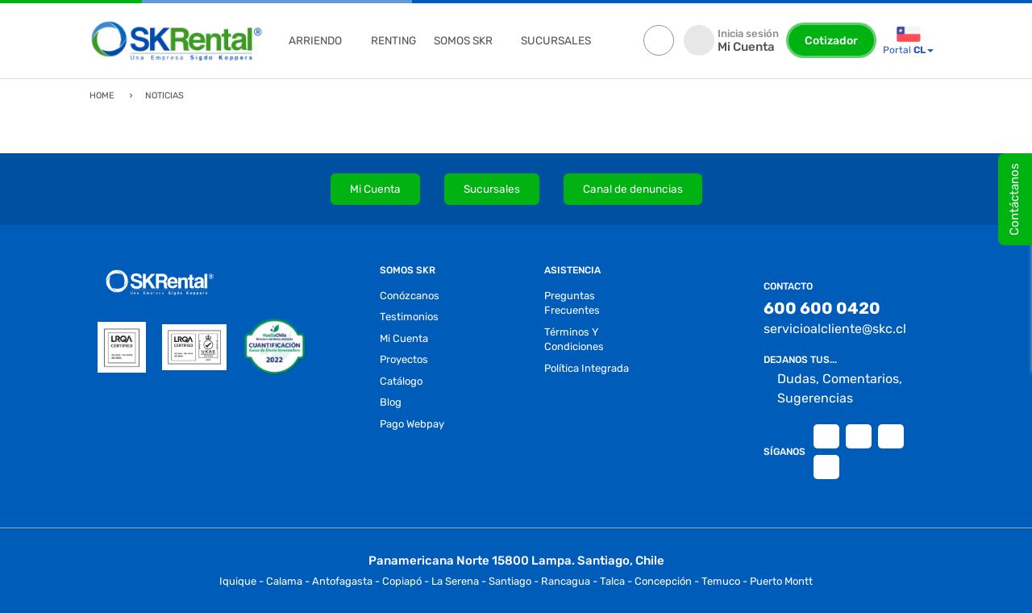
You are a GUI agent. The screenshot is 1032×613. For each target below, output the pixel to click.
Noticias (164, 95)
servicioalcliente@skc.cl (835, 328)
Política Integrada (586, 368)
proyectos (404, 359)
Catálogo (401, 381)
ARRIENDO (315, 40)
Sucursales (492, 188)
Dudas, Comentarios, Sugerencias (833, 388)
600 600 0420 (822, 308)
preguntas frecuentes (572, 303)
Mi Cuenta (375, 188)
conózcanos (409, 296)
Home (101, 95)
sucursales (556, 40)
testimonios (409, 317)
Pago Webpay (412, 424)
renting (393, 40)
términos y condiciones (574, 339)
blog (391, 402)
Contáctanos (1014, 199)
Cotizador (831, 41)
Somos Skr (463, 40)
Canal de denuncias (633, 188)
